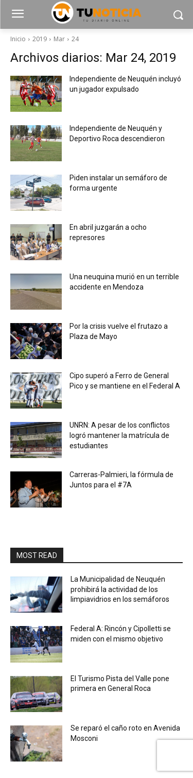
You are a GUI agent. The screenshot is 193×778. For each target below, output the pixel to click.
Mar (59, 39)
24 (75, 39)
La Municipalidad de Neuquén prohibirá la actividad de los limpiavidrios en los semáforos (120, 589)
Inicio (18, 39)
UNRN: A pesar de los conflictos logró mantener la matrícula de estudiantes (119, 435)
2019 (39, 39)
